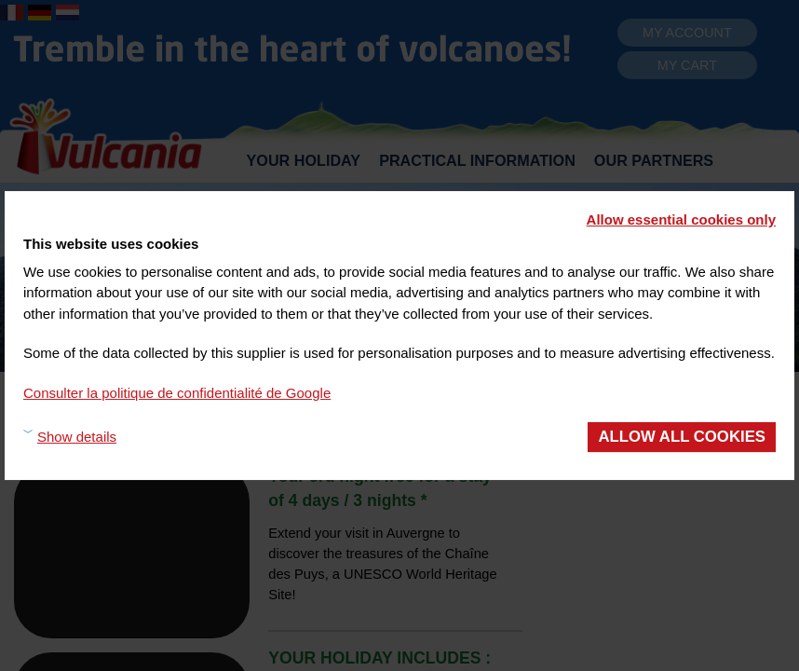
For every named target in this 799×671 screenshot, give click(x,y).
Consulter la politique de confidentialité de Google (177, 393)
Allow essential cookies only (681, 219)
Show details (76, 437)
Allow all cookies (681, 436)
